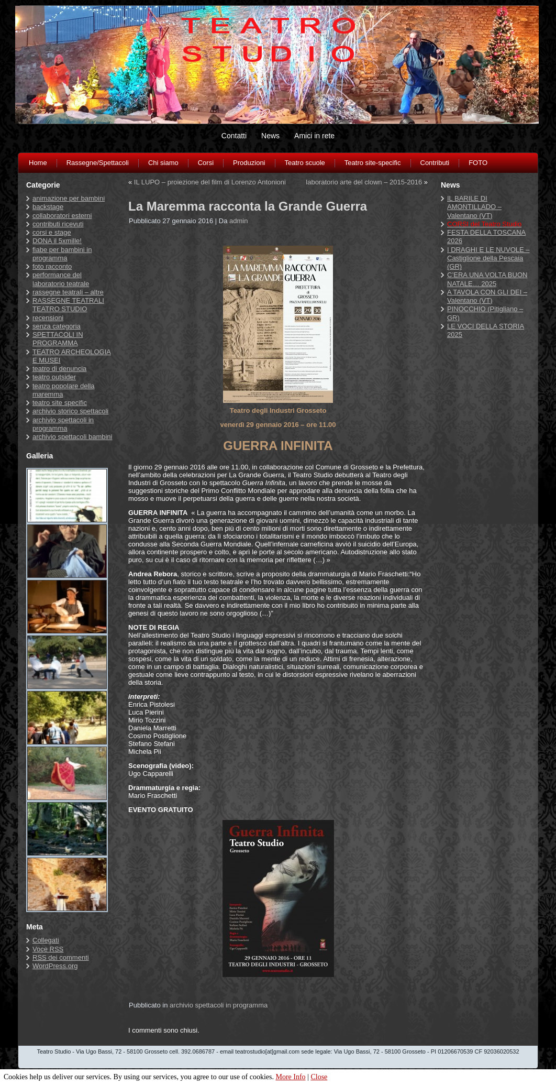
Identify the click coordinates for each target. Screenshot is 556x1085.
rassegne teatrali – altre (68, 292)
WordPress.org (54, 966)
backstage (47, 207)
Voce (47, 949)
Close (318, 1077)
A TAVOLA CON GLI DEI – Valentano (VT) (487, 296)
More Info (290, 1077)
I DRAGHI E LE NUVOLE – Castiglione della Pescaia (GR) (488, 258)
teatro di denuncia (59, 368)
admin (238, 221)
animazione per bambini (68, 198)
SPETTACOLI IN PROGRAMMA (57, 339)
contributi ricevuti (58, 224)
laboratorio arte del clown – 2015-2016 (364, 182)
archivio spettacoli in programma (63, 424)
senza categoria (56, 326)
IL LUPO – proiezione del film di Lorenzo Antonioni (210, 182)
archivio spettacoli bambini (72, 437)
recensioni (47, 318)
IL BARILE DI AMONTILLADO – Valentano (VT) (474, 207)
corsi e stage (51, 232)
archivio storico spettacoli (70, 411)
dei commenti (60, 957)
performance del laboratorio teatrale (60, 279)
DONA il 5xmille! (57, 241)
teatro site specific (59, 403)
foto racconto (52, 266)
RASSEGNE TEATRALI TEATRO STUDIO (68, 305)
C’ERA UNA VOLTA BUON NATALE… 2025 (487, 279)
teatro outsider (54, 377)
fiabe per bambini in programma (62, 254)
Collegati (45, 940)
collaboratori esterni (62, 216)
